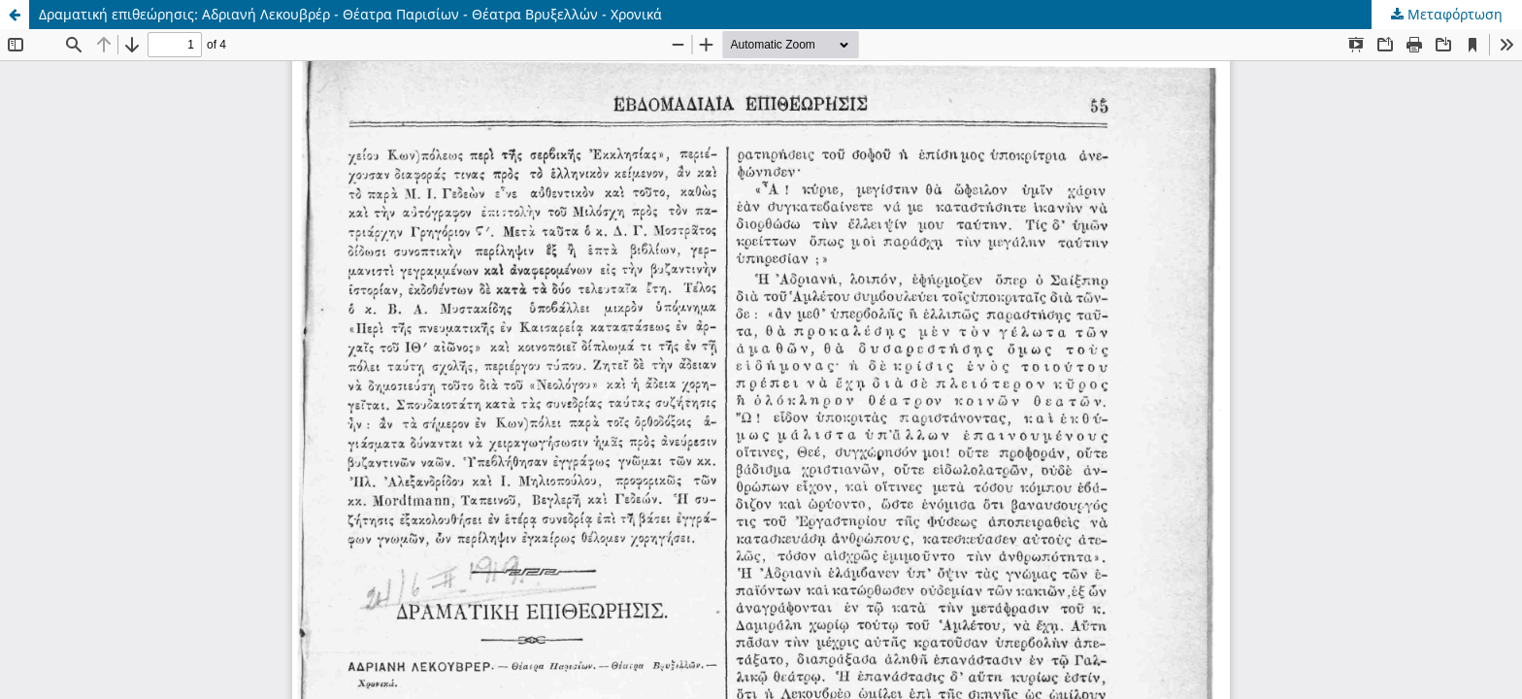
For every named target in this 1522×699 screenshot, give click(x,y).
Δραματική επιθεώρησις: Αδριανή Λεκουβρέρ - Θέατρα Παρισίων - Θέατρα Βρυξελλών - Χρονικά (350, 14)
